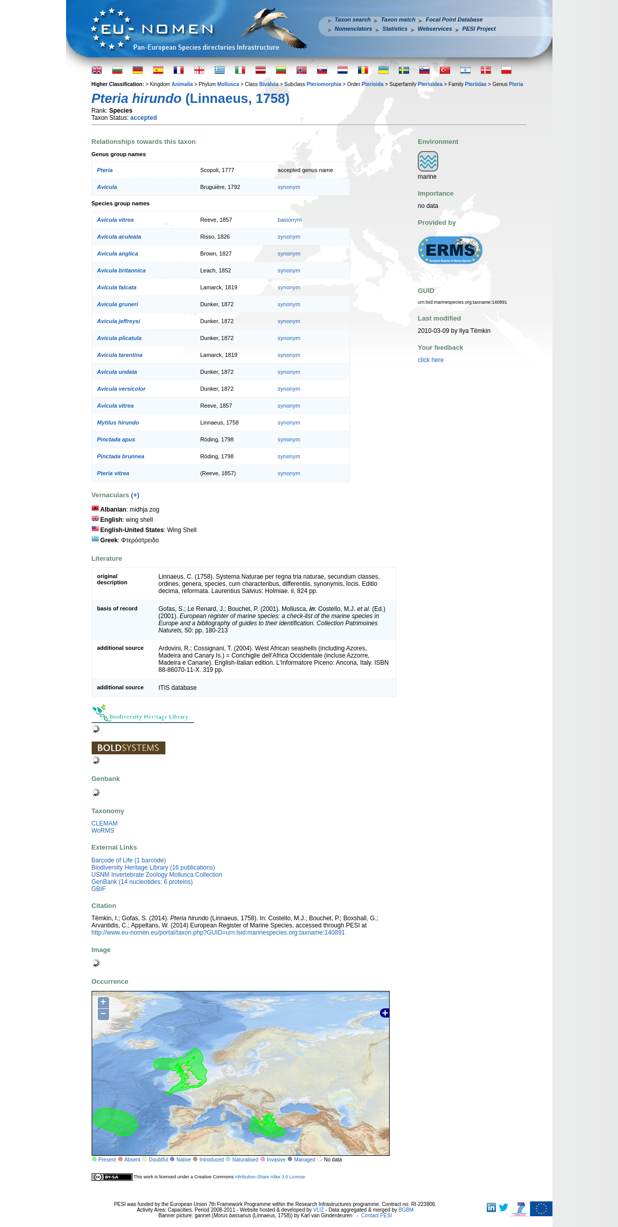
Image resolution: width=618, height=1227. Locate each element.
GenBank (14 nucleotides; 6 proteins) (142, 881)
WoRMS (103, 830)
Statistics (395, 29)
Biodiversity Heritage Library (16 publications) (153, 867)
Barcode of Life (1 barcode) (129, 860)
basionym (290, 220)
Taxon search (353, 19)
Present (107, 1159)
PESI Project (479, 29)
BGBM (405, 1210)
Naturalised (245, 1159)
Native (184, 1159)
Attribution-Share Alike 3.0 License (270, 1176)
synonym (289, 187)
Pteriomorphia (324, 84)
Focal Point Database (453, 19)
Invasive (276, 1159)
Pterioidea (430, 84)
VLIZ (318, 1210)
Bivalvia (269, 84)
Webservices (435, 29)
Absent (132, 1159)
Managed (304, 1159)
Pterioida (372, 84)
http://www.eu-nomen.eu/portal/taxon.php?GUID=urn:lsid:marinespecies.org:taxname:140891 (218, 932)
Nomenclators (353, 29)
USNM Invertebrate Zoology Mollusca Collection (157, 874)
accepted (144, 117)
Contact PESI (376, 1215)
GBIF (99, 889)
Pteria (516, 84)
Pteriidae (475, 84)
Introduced (212, 1159)
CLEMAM (105, 823)
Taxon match (398, 19)
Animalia (182, 84)
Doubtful (158, 1159)
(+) (135, 495)
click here (431, 360)
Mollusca (228, 84)
